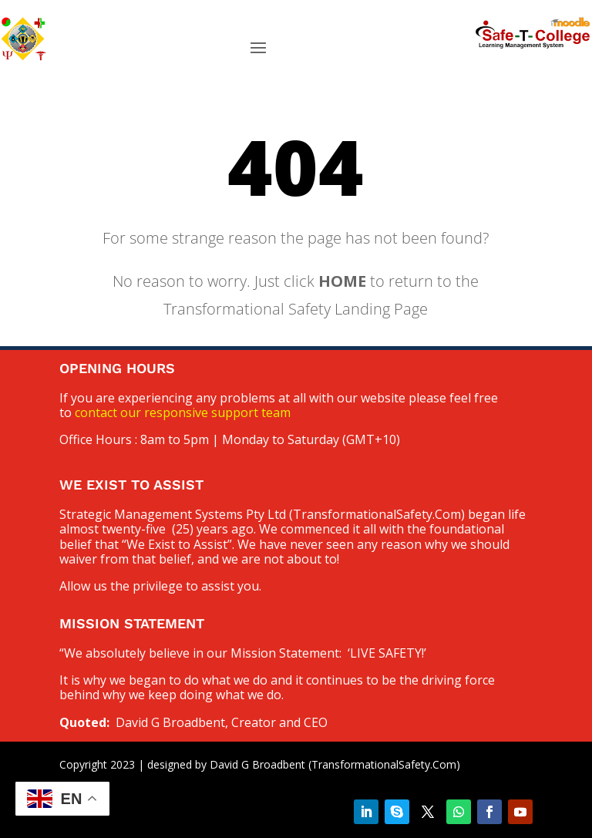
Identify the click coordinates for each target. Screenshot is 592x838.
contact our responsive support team (183, 412)
